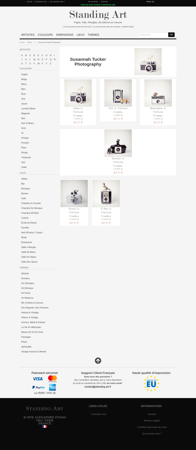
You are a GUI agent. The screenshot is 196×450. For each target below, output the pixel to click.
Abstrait (25, 273)
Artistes (27, 34)
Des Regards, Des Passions (34, 308)
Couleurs (45, 34)
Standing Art (98, 14)
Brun (23, 94)
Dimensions (65, 34)
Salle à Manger (28, 247)
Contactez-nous (41, 2)
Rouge (24, 152)
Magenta (25, 113)
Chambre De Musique (31, 208)
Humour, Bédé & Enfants (33, 322)
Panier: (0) (150, 2)
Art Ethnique (27, 288)
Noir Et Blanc (27, 123)
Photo (24, 342)
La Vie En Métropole (31, 327)
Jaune (24, 104)
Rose (23, 147)
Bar (23, 184)
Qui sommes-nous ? (57, 2)
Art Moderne (27, 298)
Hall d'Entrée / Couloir (31, 232)
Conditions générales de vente (152, 427)
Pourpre (25, 143)
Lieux (81, 34)
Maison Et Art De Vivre (32, 332)
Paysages (26, 337)
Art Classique (27, 283)
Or (22, 133)
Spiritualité (26, 347)
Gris (23, 99)
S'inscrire (104, 2)
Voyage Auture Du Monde (33, 351)
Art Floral (25, 293)
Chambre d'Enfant (30, 213)
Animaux (25, 278)
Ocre (23, 128)
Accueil (29, 2)
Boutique (25, 188)
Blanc (24, 84)
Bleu (23, 89)
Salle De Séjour (28, 257)
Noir (23, 118)
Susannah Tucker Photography (49, 42)
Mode (24, 237)
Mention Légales (152, 420)
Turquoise (26, 157)
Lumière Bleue (28, 108)
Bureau (24, 193)
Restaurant (26, 242)
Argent (24, 74)
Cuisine (24, 218)
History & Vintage (29, 317)
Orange (24, 138)
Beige (24, 79)
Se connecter (93, 2)
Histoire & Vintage (30, 312)
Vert (23, 162)
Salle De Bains (28, 252)
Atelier (24, 179)
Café (23, 198)
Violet (24, 167)
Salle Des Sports (29, 262)
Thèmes (93, 34)
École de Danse (29, 223)
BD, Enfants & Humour (32, 303)
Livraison (152, 414)
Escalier (25, 227)
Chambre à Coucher (31, 203)
